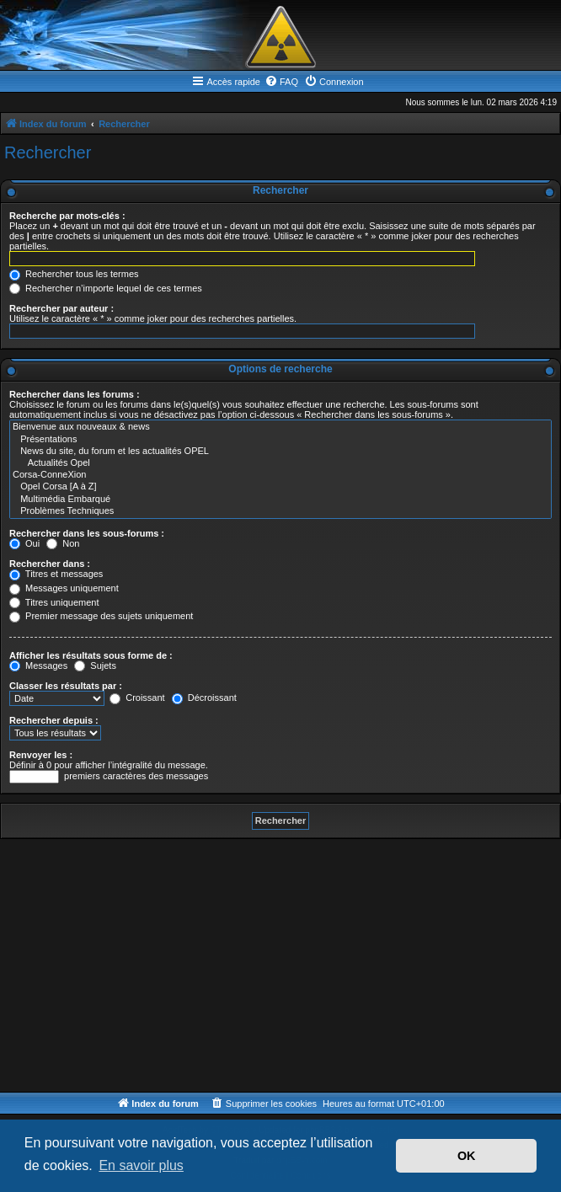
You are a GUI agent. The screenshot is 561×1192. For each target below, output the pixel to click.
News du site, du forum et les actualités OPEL (280, 451)
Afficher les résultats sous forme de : (91, 655)
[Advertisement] (280, 965)
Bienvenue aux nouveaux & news (280, 427)
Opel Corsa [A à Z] (280, 487)
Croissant (137, 697)
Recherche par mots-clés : (67, 216)
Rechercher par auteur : (61, 308)
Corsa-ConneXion (280, 475)
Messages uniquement (64, 588)
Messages (38, 665)
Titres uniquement (54, 602)
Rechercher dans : (49, 564)
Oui (24, 543)
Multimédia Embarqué (280, 499)
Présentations (280, 440)
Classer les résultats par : (65, 686)
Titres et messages (56, 574)
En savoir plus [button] (141, 1165)
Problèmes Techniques (280, 511)
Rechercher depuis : (54, 720)
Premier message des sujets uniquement (101, 616)
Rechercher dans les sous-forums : (86, 533)
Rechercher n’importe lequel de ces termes (105, 288)
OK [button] (466, 1156)
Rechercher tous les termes (74, 274)
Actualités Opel (280, 463)
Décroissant (204, 697)
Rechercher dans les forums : (74, 394)
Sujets (95, 665)
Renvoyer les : (40, 755)
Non (62, 543)
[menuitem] (281, 82)
